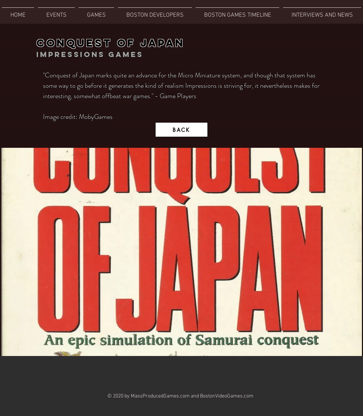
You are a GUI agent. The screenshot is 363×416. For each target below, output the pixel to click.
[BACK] (181, 129)
